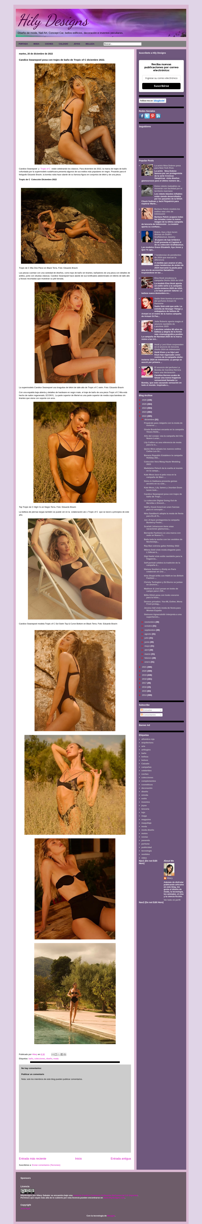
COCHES (49, 44)
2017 (144, 683)
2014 (144, 695)
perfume (145, 844)
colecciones (39, 1058)
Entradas (146, 710)
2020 (144, 671)
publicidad (146, 847)
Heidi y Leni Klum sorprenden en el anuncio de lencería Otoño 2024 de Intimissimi (168, 347)
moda (56, 1058)
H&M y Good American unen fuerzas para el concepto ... (161, 508)
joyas (144, 805)
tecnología (146, 851)
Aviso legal (25, 1208)
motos (144, 833)
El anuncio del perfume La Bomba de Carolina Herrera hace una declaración (167, 369)
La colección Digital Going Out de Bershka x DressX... (160, 501)
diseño (49, 1058)
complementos (148, 781)
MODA (36, 44)
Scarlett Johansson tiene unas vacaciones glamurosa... (159, 527)
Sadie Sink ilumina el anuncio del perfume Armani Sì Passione (168, 301)
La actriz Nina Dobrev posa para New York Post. (167, 166)
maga (144, 816)
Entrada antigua (121, 1158)
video (144, 858)
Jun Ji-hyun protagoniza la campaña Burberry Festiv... (161, 521)
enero (148, 662)
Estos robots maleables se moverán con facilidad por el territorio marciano (168, 188)
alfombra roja (147, 739)
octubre (149, 626)
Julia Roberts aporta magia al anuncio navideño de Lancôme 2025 (168, 324)
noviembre (150, 622)
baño (31, 1058)
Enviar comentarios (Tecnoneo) (46, 1165)
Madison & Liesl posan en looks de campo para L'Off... (161, 589)
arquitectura (147, 742)
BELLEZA (90, 44)
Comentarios (148, 715)
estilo (144, 798)
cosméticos (147, 784)
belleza (144, 756)
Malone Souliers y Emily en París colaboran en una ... (160, 570)
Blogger (111, 1216)
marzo (148, 654)
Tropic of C (45, 169)
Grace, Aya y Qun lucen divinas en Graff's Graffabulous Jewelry (165, 234)
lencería (145, 809)
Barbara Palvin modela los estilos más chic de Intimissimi (167, 211)
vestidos (145, 854)
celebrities (146, 770)
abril (147, 650)
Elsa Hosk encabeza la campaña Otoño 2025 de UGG (168, 279)
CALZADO (63, 44)
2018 (144, 679)
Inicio (78, 1158)
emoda (144, 795)
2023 (144, 412)
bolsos (144, 760)
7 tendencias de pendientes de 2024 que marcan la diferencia (167, 257)
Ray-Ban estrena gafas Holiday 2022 (161, 546)
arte (143, 746)
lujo (143, 812)
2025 (144, 404)
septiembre (150, 630)
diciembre (150, 419)
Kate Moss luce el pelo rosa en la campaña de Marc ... (160, 475)
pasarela (145, 840)
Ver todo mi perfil (172, 900)
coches (145, 774)
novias (144, 837)
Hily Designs (52, 20)
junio (147, 642)
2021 (144, 667)
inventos (145, 802)
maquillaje (146, 823)
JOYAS (77, 44)
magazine (146, 819)
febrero (148, 658)
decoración (146, 788)
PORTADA (23, 44)
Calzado (145, 763)
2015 (144, 691)
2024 (144, 408)
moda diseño (147, 830)
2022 (144, 416)
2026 (144, 400)
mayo (148, 646)
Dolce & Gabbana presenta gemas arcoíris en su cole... (160, 482)
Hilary (170, 878)
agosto (148, 634)
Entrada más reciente (32, 1158)
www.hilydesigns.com (114, 1198)
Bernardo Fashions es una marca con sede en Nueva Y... (162, 534)
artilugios (146, 750)
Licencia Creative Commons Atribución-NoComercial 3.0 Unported (105, 1195)
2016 (144, 687)
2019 (144, 675)
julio (147, 638)
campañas (146, 767)
